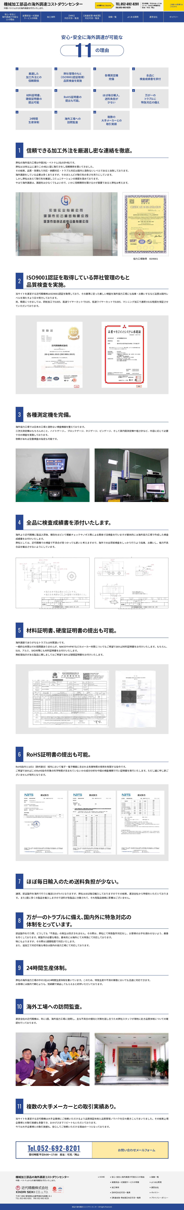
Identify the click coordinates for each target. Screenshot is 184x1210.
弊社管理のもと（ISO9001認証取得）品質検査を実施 (69, 75)
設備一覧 (112, 16)
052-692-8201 (54, 1148)
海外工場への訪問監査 (67, 117)
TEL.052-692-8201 (127, 4)
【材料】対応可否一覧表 (71, 17)
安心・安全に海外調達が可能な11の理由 (10, 17)
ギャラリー (155, 1192)
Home (102, 1177)
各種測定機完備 (105, 74)
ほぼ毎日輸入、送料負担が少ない (106, 96)
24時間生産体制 (27, 117)
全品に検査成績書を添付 (146, 74)
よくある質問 (132, 16)
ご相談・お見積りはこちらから (176, 5)
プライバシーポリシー (159, 1197)
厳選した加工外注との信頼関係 (29, 75)
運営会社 (153, 16)
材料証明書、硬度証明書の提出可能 (29, 96)
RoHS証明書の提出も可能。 (68, 95)
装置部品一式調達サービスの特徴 (31, 17)
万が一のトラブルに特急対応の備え (146, 96)
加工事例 (51, 16)
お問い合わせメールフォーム (136, 1150)
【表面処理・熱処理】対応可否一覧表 (92, 17)
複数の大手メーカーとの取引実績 (107, 118)
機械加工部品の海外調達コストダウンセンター (42, 1177)
